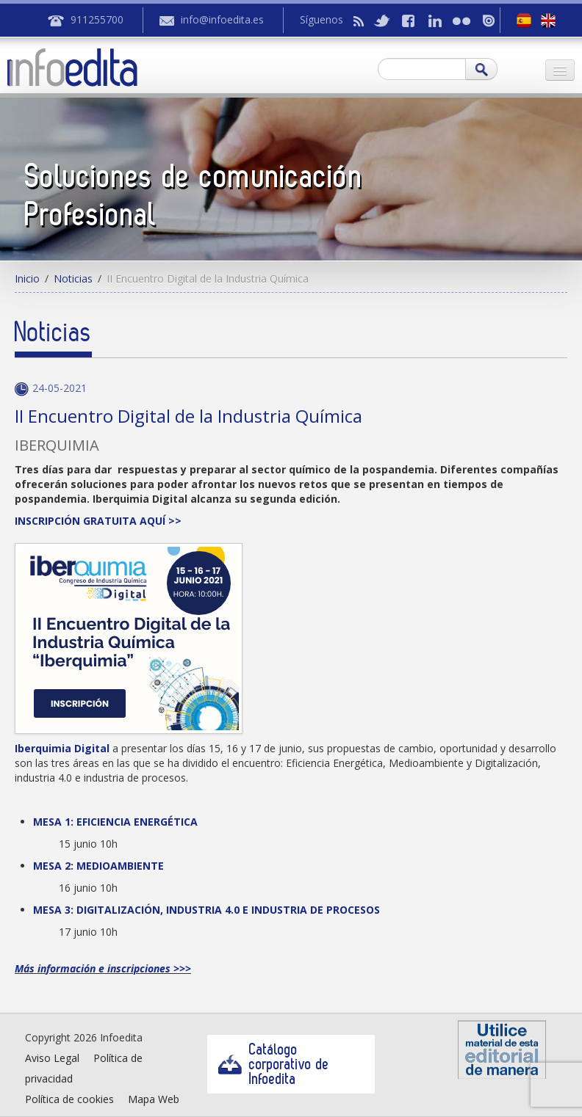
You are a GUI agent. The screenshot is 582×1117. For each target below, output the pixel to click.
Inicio (27, 278)
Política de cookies (69, 1099)
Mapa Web (153, 1099)
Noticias (73, 278)
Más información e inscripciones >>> (103, 968)
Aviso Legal (52, 1058)
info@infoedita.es (222, 19)
